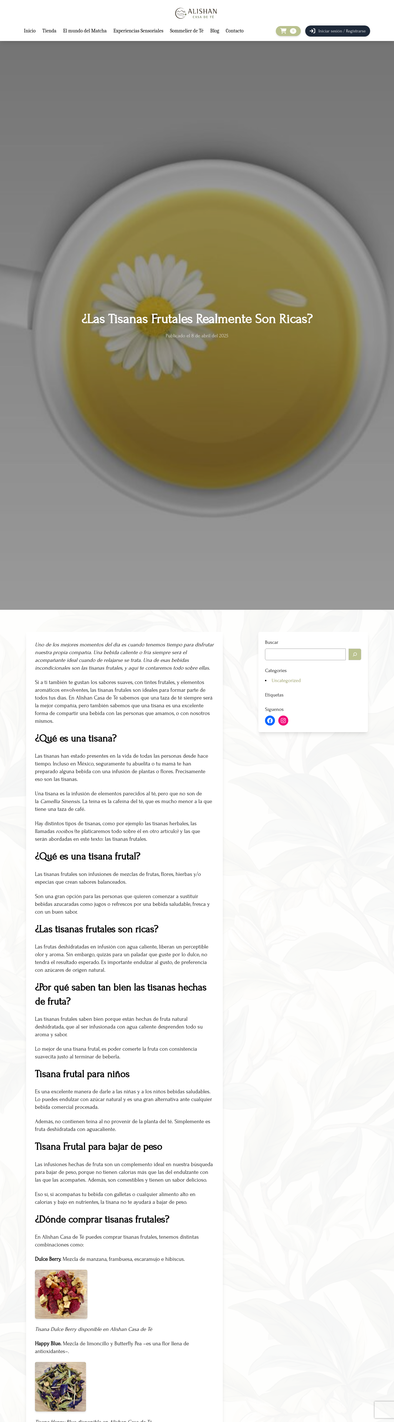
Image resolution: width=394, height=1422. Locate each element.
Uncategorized (286, 680)
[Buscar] (354, 654)
